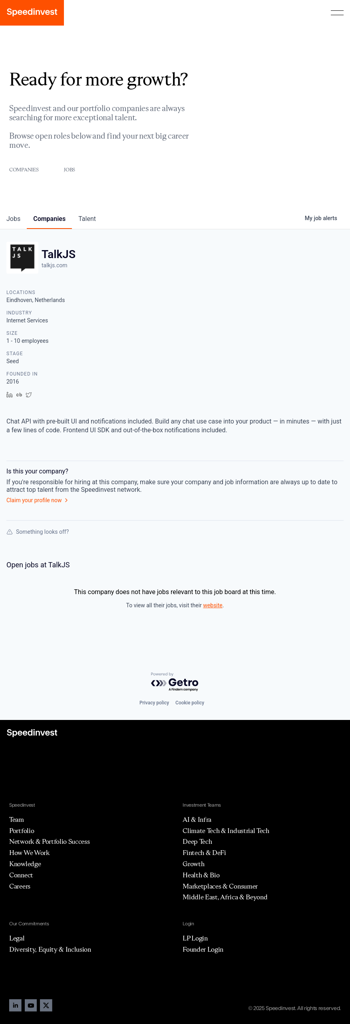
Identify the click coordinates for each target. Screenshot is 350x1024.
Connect (21, 875)
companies (49, 219)
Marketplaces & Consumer (220, 886)
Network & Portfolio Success (49, 841)
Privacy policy (154, 703)
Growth (193, 864)
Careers (19, 886)
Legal (16, 938)
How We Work (29, 853)
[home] (32, 13)
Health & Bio (201, 875)
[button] (337, 13)
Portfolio (21, 831)
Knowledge (25, 864)
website (212, 605)
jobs (13, 219)
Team (16, 819)
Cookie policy (189, 703)
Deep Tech (197, 841)
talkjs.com (55, 265)
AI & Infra (197, 819)
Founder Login (203, 949)
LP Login (195, 938)
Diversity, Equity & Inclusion (50, 949)
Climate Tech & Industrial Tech (226, 831)
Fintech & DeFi (204, 853)
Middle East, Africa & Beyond (225, 897)
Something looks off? (37, 532)
